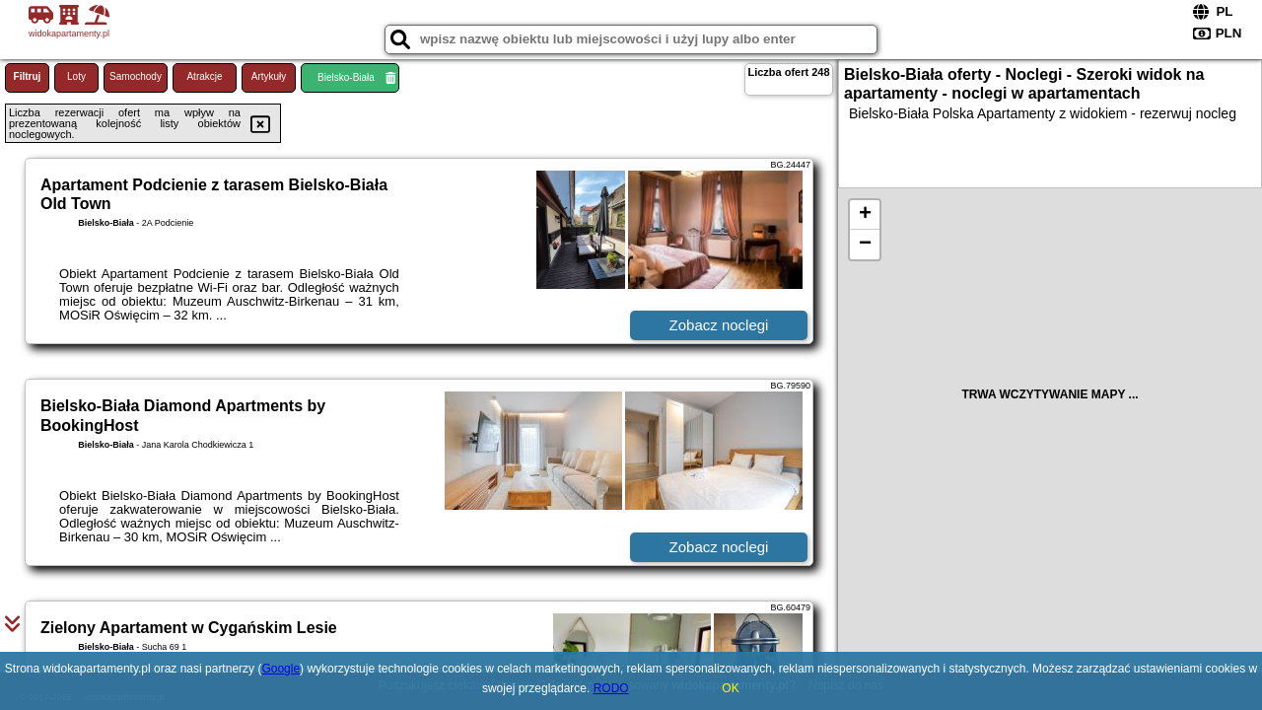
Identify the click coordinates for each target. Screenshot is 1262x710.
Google (280, 668)
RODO (611, 688)
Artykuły (269, 76)
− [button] (865, 244)
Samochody (135, 76)
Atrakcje (204, 76)
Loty (76, 76)
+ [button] (865, 215)
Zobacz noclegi (719, 325)
